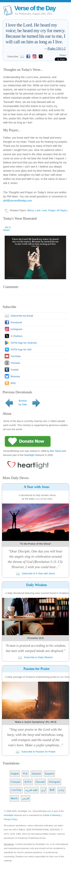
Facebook (16, 322)
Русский (40, 781)
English (15, 773)
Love (44, 210)
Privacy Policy (10, 819)
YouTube (16, 356)
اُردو (44, 790)
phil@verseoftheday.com (17, 200)
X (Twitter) (16, 336)
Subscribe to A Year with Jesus (35, 573)
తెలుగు (14, 798)
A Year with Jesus (36, 487)
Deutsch (36, 773)
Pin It (8, 227)
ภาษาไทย (16, 790)
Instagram (16, 329)
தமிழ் (61, 790)
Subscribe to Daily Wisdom (35, 657)
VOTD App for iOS (21, 349)
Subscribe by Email (18, 315)
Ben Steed (55, 451)
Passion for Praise (36, 669)
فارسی (25, 798)
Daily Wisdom (36, 585)
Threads (15, 363)
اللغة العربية (31, 790)
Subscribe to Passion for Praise (35, 751)
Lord (37, 210)
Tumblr (15, 369)
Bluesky (15, 376)
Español (49, 773)
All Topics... (63, 210)
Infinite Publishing (51, 815)
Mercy (30, 210)
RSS (13, 383)
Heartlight (29, 455)
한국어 (28, 781)
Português (54, 781)
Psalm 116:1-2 (56, 48)
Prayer (51, 210)
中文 (25, 773)
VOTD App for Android (24, 342)
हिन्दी (52, 790)
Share (63, 55)
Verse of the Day (35, 8)
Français (15, 781)
